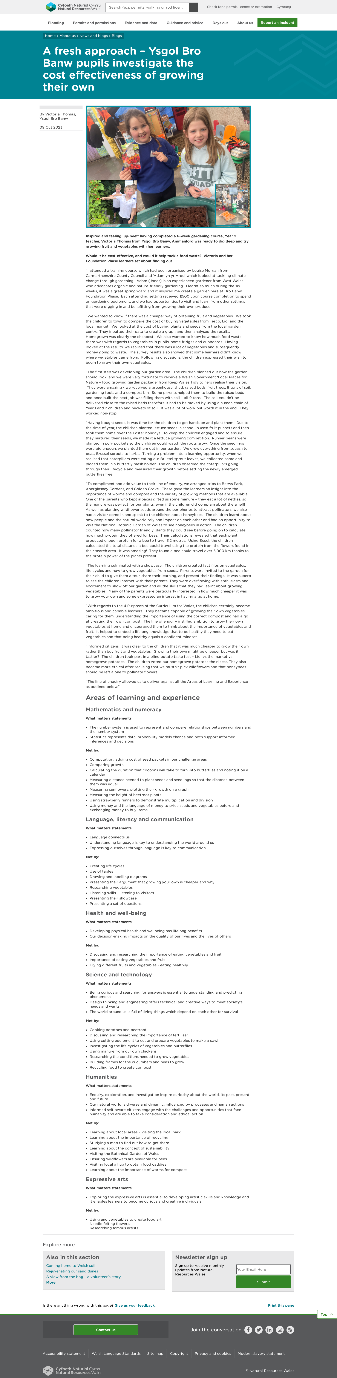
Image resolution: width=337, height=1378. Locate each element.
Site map (155, 1353)
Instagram (280, 1330)
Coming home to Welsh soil (70, 1265)
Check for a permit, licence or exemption (239, 7)
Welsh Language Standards (116, 1353)
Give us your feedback (135, 1305)
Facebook (248, 1330)
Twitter (259, 1330)
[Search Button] (193, 7)
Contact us (105, 1330)
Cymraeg (283, 7)
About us (68, 36)
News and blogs (94, 36)
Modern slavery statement (261, 1353)
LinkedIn (269, 1330)
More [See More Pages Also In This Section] (50, 1282)
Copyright (179, 1353)
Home (50, 36)
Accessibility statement (64, 1353)
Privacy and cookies (213, 1353)
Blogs (117, 36)
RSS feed (290, 1330)
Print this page (281, 1305)
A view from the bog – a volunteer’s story (83, 1277)
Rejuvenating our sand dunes (72, 1271)
